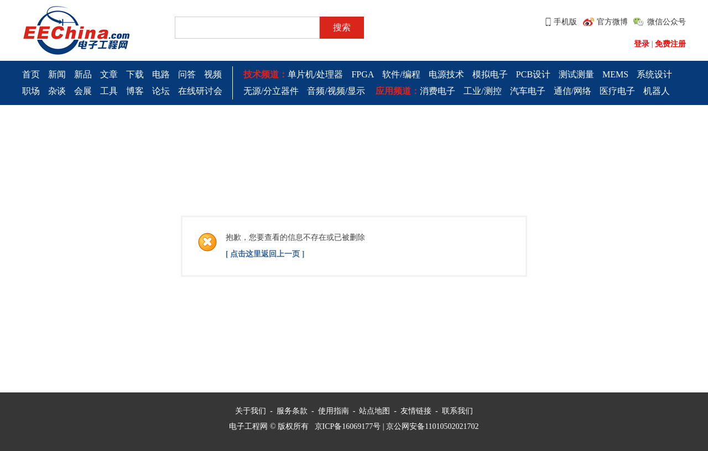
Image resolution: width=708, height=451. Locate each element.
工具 (109, 91)
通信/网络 (572, 91)
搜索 (342, 27)
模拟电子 (490, 74)
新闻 (57, 74)
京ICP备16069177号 (348, 426)
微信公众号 (666, 22)
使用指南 (333, 411)
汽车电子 (527, 91)
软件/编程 (401, 74)
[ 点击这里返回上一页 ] (265, 254)
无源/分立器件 (271, 91)
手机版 (565, 22)
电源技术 (446, 74)
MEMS (615, 74)
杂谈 (57, 91)
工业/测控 (482, 91)
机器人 (656, 91)
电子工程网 (248, 426)
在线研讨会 (200, 91)
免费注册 (670, 44)
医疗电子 (617, 91)
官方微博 (612, 22)
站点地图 (374, 411)
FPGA (362, 74)
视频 (213, 74)
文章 (109, 74)
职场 (31, 91)
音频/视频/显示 (336, 91)
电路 (161, 74)
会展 (83, 91)
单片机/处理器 (315, 74)
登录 (641, 44)
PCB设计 (533, 74)
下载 (135, 74)
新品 (83, 74)
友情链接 (415, 411)
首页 (31, 74)
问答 (187, 74)
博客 (135, 91)
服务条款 (292, 411)
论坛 (161, 91)
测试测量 (576, 74)
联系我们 (457, 411)
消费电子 (437, 91)
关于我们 (250, 411)
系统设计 (654, 74)
